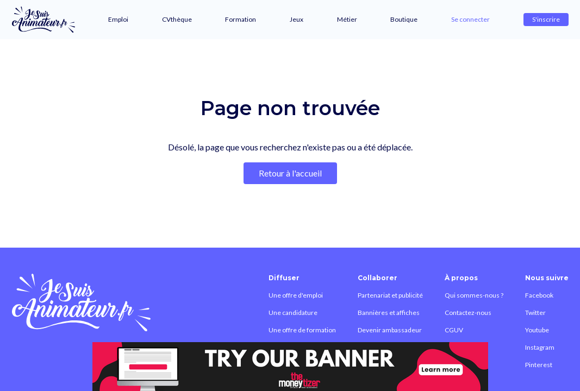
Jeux (296, 19)
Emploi (118, 19)
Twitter (535, 312)
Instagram (539, 347)
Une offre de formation (302, 330)
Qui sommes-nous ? (474, 295)
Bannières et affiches (389, 312)
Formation (240, 19)
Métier (347, 19)
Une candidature (293, 312)
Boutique (403, 19)
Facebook (539, 295)
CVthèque (177, 19)
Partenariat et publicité (390, 295)
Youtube (537, 330)
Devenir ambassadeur (390, 330)
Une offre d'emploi (296, 295)
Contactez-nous (468, 312)
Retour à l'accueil (290, 173)
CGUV (454, 330)
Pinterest (538, 365)
